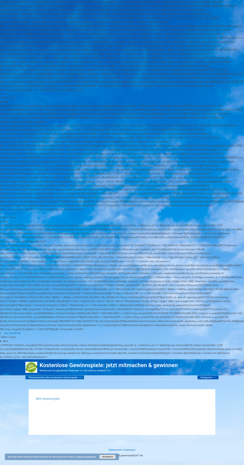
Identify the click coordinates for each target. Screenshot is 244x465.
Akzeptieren (107, 457)
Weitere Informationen (86, 457)
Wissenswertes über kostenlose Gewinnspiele (54, 377)
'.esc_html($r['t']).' (12, 93)
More (5, 101)
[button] (78, 377)
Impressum (130, 449)
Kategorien (209, 377)
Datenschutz (115, 449)
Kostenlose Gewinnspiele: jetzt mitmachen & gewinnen (109, 365)
